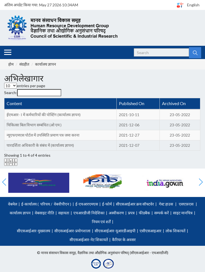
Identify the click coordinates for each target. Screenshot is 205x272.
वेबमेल (12, 204)
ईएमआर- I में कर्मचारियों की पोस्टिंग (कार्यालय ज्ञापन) (44, 114)
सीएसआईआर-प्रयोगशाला (72, 230)
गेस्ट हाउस (166, 204)
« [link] (5, 161)
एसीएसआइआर (150, 230)
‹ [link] (8, 161)
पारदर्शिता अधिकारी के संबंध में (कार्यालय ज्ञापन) (40, 145)
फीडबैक (144, 212)
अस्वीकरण (116, 212)
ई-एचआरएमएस (86, 204)
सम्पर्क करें (161, 212)
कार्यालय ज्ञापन (45, 64)
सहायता (63, 212)
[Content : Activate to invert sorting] (60, 104)
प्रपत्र (131, 212)
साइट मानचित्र (183, 212)
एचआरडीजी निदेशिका (89, 212)
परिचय (45, 204)
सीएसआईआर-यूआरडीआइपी (115, 230)
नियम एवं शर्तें (101, 221)
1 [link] (11, 161)
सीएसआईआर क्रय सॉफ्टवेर (135, 204)
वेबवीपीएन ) (62, 204)
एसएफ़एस (186, 204)
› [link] (13, 161)
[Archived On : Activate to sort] (180, 104)
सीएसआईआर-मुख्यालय (33, 230)
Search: (10, 92)
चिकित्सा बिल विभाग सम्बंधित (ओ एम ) (34, 124)
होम (11, 64)
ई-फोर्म (107, 204)
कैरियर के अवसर (124, 239)
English (193, 4)
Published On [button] (131, 103)
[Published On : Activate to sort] (138, 104)
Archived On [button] (174, 103)
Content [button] (14, 103)
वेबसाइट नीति (44, 212)
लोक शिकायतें (175, 230)
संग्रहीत (24, 64)
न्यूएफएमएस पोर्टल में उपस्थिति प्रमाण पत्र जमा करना (43, 135)
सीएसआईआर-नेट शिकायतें (89, 239)
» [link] (16, 161)
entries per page (31, 85)
